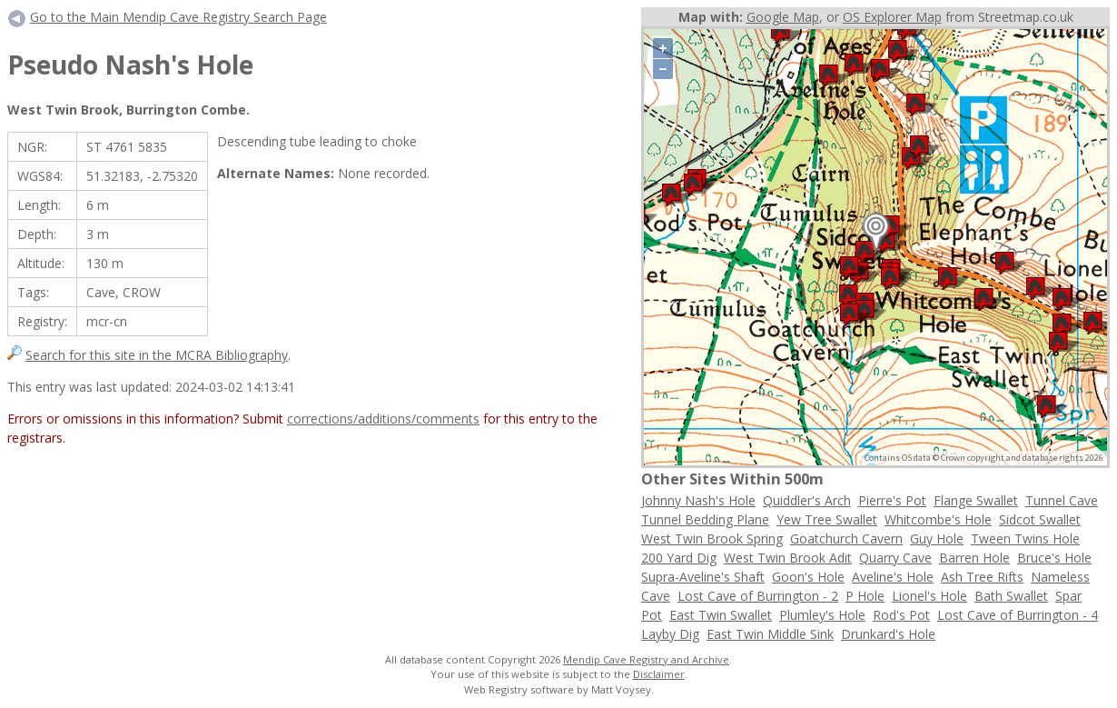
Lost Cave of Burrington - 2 (757, 595)
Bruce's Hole (1054, 557)
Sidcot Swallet (1040, 519)
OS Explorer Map (892, 16)
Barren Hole (974, 557)
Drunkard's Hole (888, 634)
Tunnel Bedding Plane (705, 519)
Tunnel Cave (1061, 500)
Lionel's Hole (929, 595)
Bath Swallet (1011, 595)
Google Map (782, 16)
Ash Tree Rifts (982, 576)
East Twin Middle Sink (770, 634)
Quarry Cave (895, 557)
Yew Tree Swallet (826, 519)
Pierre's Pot (892, 500)
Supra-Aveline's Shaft (703, 576)
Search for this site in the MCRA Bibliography (156, 355)
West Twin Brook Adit (788, 557)
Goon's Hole (808, 576)
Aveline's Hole (893, 576)
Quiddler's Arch (807, 500)
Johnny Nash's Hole (698, 500)
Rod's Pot (901, 614)
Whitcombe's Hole (938, 519)
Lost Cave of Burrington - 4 (1017, 614)
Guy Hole (937, 538)
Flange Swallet (976, 500)
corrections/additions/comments (383, 418)
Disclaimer (659, 674)
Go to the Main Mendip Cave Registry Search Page (178, 16)
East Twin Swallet (720, 614)
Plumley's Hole (822, 614)
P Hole (865, 595)
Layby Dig (670, 634)
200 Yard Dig (679, 557)
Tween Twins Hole (1025, 538)
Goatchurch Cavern (846, 538)
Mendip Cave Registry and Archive (646, 659)
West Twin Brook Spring (712, 538)
